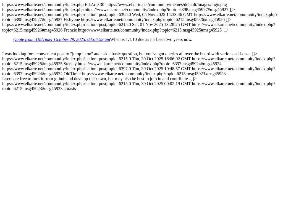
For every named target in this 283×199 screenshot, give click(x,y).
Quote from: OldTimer (61, 39)
